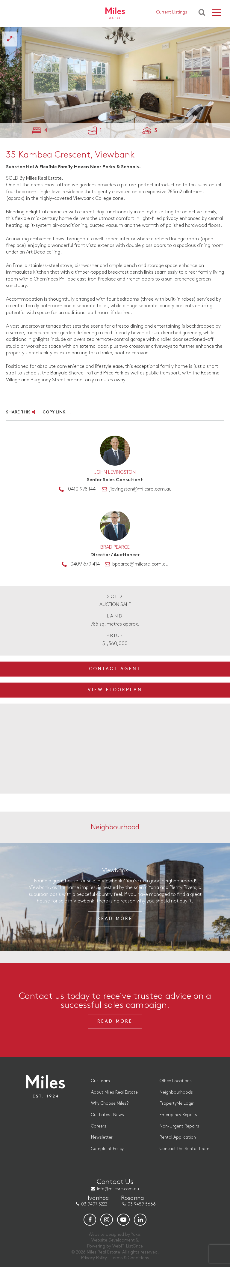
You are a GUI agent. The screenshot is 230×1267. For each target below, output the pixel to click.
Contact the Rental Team (184, 1149)
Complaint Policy (107, 1149)
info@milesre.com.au (118, 1189)
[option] (115, 82)
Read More (115, 919)
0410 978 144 (82, 489)
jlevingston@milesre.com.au (140, 489)
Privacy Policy (94, 1258)
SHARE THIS (20, 412)
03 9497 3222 (94, 1204)
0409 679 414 (85, 564)
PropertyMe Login (177, 1103)
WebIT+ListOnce (127, 1246)
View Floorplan (115, 690)
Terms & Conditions (130, 1258)
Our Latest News (107, 1115)
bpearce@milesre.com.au (140, 564)
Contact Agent (115, 669)
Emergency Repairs (178, 1115)
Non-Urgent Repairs (179, 1126)
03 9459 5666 (142, 1204)
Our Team (100, 1081)
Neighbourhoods (176, 1092)
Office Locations (176, 1081)
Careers (98, 1126)
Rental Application (178, 1137)
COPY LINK (57, 412)
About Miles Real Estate (114, 1092)
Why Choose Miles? (109, 1103)
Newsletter (102, 1137)
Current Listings (171, 12)
